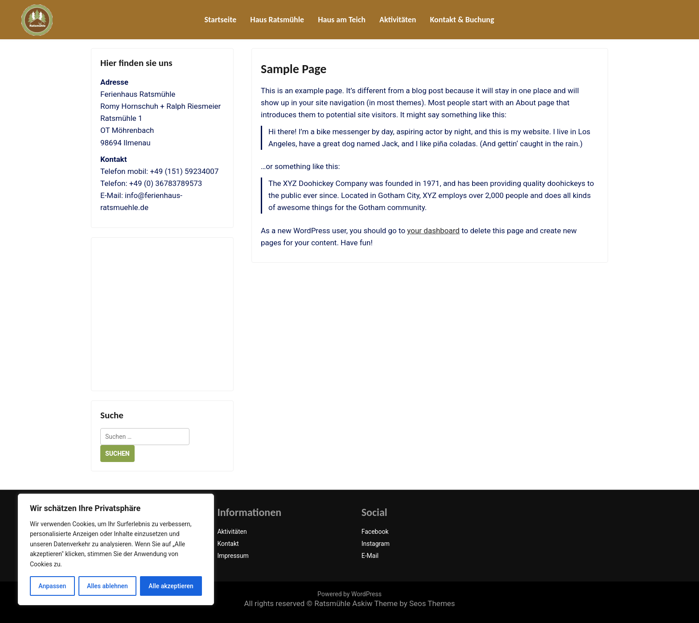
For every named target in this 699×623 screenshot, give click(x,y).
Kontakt (227, 543)
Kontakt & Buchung (462, 20)
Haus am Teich (342, 20)
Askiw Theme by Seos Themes (403, 603)
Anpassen (52, 586)
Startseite (220, 20)
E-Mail (370, 555)
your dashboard (433, 230)
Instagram (376, 543)
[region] (116, 549)
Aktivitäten (397, 20)
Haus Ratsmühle (277, 20)
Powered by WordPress (349, 594)
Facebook (375, 531)
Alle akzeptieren (170, 586)
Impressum (232, 555)
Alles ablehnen (107, 586)
